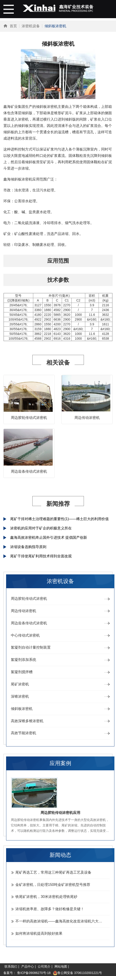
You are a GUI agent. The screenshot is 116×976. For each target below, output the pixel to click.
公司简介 (44, 966)
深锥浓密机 (20, 696)
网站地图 (60, 966)
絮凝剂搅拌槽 (22, 672)
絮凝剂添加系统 (23, 660)
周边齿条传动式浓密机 (29, 471)
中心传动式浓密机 (25, 635)
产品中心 (27, 966)
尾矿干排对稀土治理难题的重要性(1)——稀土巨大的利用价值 (59, 519)
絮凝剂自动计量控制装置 (31, 647)
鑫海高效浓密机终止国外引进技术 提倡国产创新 (48, 537)
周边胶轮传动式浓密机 (29, 418)
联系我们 (11, 966)
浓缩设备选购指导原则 (28, 547)
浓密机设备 (31, 26)
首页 (13, 26)
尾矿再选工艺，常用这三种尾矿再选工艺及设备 (53, 872)
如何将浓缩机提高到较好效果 (38, 933)
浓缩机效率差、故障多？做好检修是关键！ (49, 909)
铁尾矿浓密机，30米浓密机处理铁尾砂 (46, 897)
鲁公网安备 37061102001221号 (77, 973)
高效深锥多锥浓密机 (27, 721)
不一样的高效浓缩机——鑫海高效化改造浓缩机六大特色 (60, 921)
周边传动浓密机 (87, 418)
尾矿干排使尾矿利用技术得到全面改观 (41, 556)
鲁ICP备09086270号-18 (34, 973)
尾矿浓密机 (20, 684)
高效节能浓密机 (23, 733)
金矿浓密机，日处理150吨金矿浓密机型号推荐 (52, 885)
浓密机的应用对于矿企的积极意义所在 (41, 528)
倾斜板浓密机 (22, 709)
